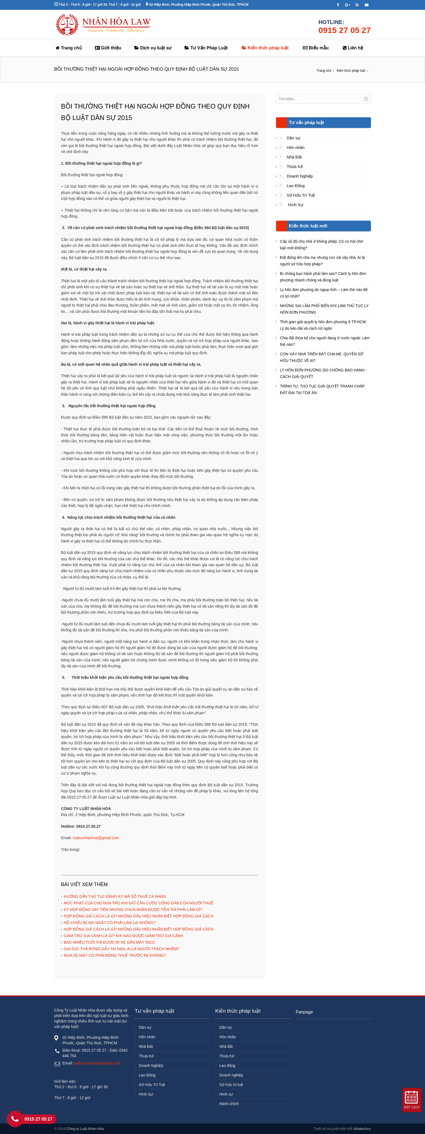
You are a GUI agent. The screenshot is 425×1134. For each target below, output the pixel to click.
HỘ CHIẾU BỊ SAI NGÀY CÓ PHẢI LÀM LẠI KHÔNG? (110, 922)
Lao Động (296, 185)
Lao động (227, 1065)
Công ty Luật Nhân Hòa (85, 1129)
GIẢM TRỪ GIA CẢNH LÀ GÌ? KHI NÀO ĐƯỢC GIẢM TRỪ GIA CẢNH (123, 936)
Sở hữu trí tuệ (231, 1084)
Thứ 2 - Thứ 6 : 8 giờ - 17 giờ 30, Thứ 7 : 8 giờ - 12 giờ (97, 5)
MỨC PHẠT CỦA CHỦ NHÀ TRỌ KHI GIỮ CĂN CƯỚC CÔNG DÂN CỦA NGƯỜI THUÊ (138, 903)
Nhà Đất (294, 157)
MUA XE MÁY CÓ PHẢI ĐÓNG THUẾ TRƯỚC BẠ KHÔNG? (115, 955)
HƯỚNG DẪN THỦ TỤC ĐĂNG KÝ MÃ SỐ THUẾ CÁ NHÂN (115, 896)
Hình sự (226, 1094)
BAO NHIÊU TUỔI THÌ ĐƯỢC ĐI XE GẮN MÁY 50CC (109, 942)
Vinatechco (362, 1129)
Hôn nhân (296, 147)
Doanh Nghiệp (300, 176)
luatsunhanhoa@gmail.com (96, 838)
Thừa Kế (295, 166)
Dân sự (293, 138)
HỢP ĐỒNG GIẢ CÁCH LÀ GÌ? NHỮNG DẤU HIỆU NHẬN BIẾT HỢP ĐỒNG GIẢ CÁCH (138, 916)
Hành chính (229, 1104)
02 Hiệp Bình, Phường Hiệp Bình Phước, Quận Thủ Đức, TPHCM (197, 5)
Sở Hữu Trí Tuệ (301, 195)
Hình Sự (295, 204)
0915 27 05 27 (345, 30)
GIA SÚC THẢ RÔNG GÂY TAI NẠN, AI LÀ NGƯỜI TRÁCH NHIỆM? (122, 949)
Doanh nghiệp (231, 1075)
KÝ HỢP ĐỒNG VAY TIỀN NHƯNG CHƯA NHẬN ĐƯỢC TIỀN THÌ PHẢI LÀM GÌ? (133, 909)
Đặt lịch (411, 1107)
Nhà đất (226, 1046)
